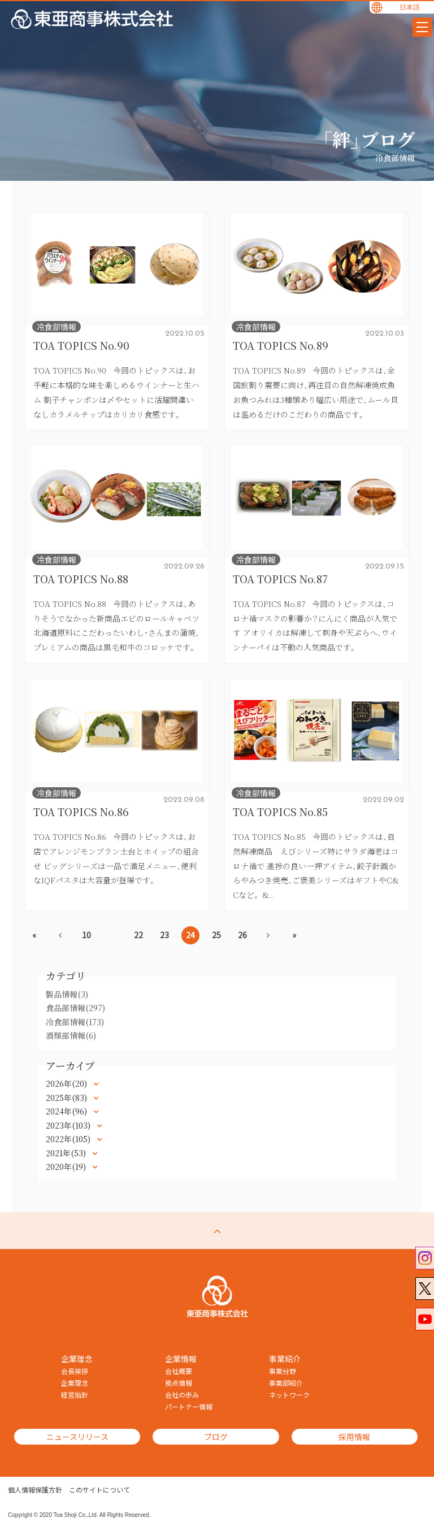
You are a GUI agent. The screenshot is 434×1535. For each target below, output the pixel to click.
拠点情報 (178, 1383)
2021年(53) (67, 1153)
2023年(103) (69, 1125)
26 (242, 934)
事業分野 (282, 1371)
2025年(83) (67, 1097)
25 (216, 934)
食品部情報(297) (75, 1007)
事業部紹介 (286, 1383)
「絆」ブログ (368, 139)
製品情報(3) (67, 994)
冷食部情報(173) (75, 1021)
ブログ (207, 1436)
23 (164, 934)
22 (138, 934)
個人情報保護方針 (35, 1490)
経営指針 (74, 1395)
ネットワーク (289, 1395)
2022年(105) (69, 1138)
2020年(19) (67, 1166)
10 (86, 934)
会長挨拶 (74, 1371)
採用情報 (340, 1436)
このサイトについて (99, 1490)
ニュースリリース (75, 1436)
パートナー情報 (188, 1407)
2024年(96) (67, 1111)
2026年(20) (67, 1083)
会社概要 (178, 1371)
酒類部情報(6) (71, 1035)
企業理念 (74, 1383)
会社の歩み (182, 1395)
